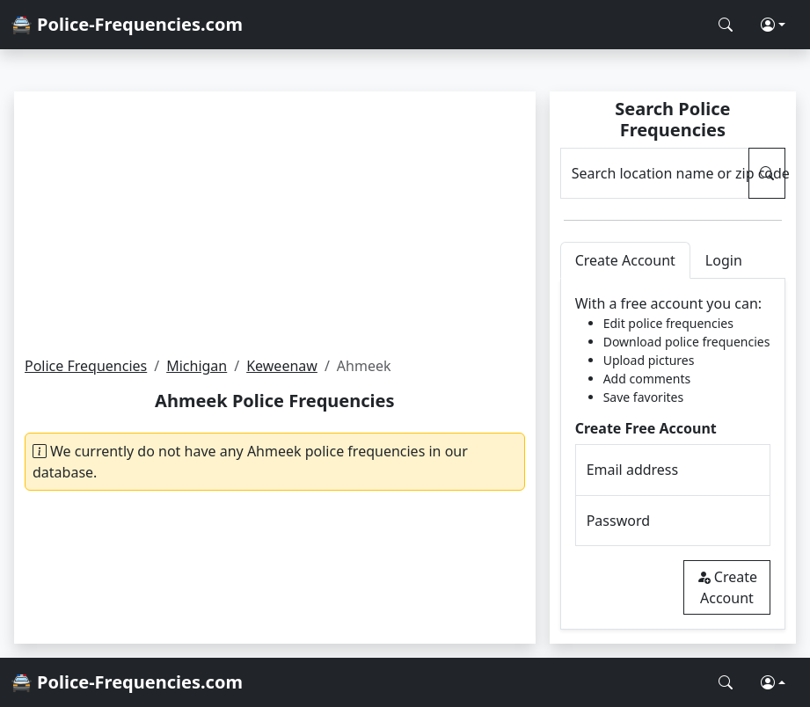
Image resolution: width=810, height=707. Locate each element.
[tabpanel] (672, 454)
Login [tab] (723, 260)
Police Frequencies (86, 365)
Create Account (727, 587)
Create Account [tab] (625, 260)
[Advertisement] (275, 223)
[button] (773, 24)
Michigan (196, 365)
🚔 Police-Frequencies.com (127, 24)
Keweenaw (281, 365)
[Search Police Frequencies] (725, 24)
